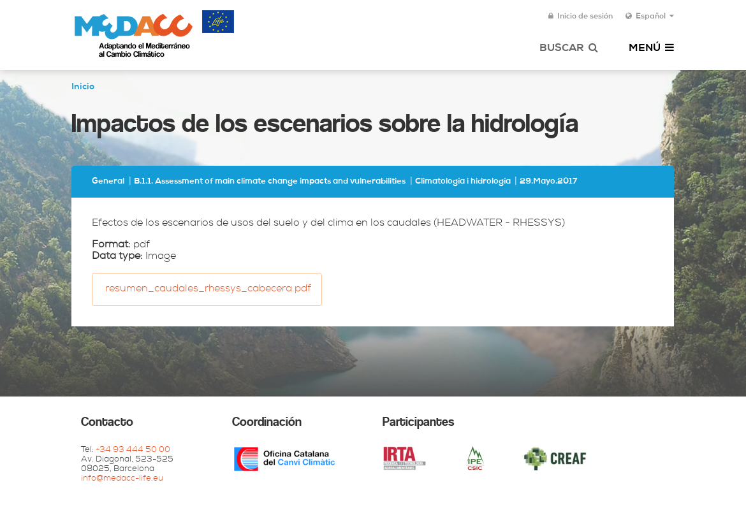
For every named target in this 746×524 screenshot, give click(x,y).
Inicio (82, 87)
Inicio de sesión (580, 16)
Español (649, 16)
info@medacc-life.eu (122, 479)
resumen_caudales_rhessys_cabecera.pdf (208, 289)
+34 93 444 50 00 (133, 450)
